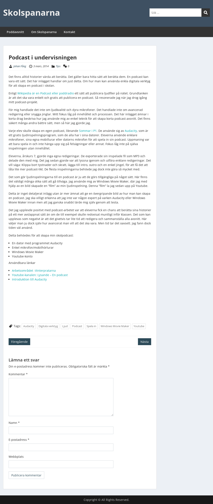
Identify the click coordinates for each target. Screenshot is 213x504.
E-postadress (19, 440)
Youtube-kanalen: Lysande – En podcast (40, 275)
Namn (14, 423)
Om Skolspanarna (44, 32)
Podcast (77, 326)
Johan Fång (19, 66)
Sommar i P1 (88, 131)
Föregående (19, 342)
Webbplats (16, 457)
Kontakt (69, 32)
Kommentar (18, 374)
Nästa (144, 342)
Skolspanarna (31, 12)
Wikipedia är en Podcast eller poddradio (45, 93)
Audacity (131, 131)
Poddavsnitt (15, 32)
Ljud (65, 326)
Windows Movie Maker (115, 326)
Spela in (91, 326)
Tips (58, 66)
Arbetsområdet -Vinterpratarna (34, 271)
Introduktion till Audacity (29, 279)
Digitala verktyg (48, 326)
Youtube (139, 326)
